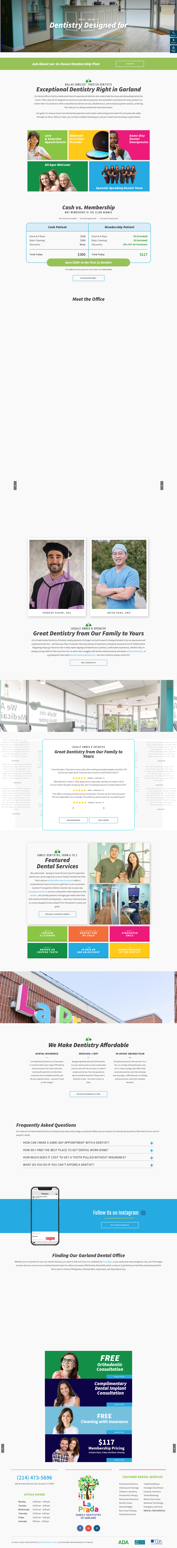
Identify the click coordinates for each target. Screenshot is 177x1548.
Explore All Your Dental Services (57, 914)
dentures (91, 655)
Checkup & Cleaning (47, 933)
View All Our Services (154, 1510)
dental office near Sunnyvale (61, 880)
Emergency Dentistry (153, 1506)
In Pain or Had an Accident (88, 950)
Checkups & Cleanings (129, 1487)
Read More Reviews (73, 820)
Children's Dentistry (128, 1491)
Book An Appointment (88, 278)
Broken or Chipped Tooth (47, 950)
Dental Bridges (126, 1506)
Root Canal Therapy (128, 1510)
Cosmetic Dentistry (152, 1491)
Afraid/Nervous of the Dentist (129, 950)
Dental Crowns (125, 1503)
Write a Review (103, 820)
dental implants (77, 655)
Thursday (22, 1513)
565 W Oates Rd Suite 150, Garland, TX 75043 (34, 1484)
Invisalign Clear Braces (153, 1487)
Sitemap (42, 1542)
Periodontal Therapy (128, 1495)
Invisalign (107, 1261)
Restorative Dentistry (128, 1499)
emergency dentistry (38, 891)
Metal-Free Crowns (152, 1499)
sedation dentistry (134, 651)
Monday (22, 1501)
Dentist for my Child (88, 933)
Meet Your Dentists (88, 663)
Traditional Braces (152, 1484)
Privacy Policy (52, 1542)
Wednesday (24, 1509)
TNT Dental (89, 1542)
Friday (21, 1517)
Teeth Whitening (151, 1495)
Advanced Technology (153, 1503)
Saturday (22, 1521)
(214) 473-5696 (34, 1477)
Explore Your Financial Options (88, 1094)
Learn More (130, 64)
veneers (33, 895)
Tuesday (22, 1505)
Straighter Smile (129, 933)
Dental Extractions (127, 1514)
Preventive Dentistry (128, 1484)
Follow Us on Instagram (120, 1219)
